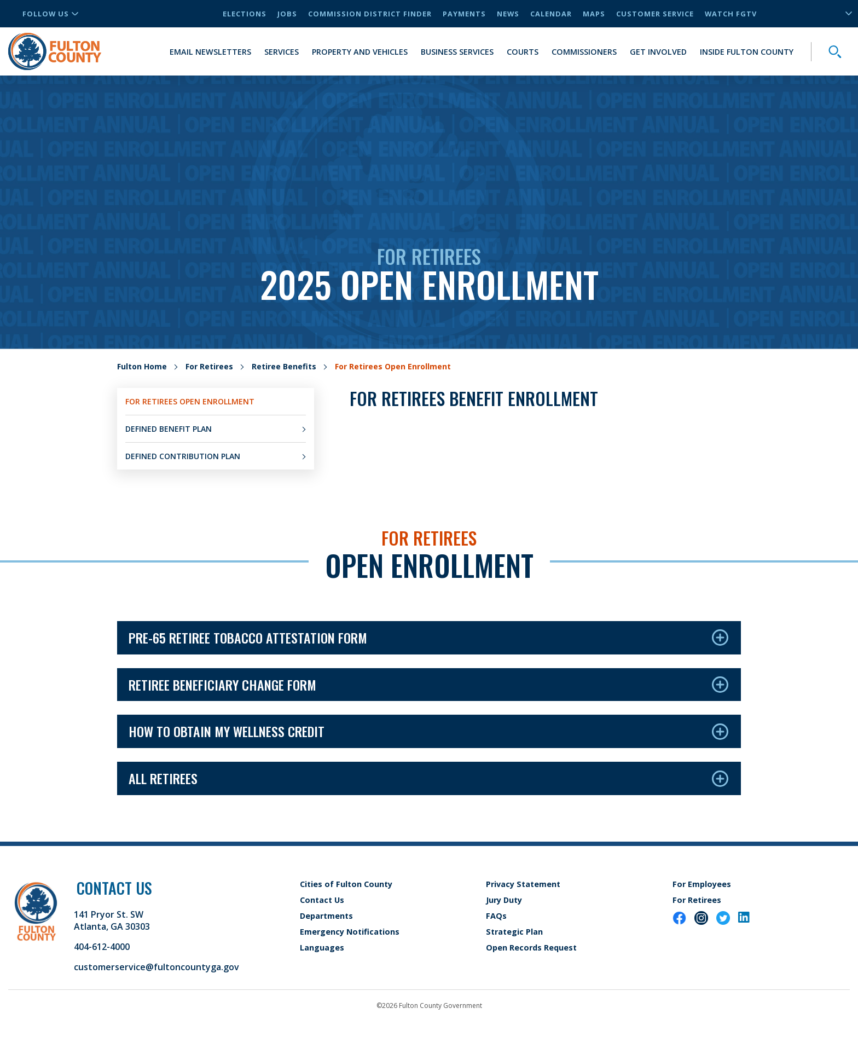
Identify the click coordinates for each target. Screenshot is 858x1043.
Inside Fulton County (746, 52)
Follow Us (50, 14)
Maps (594, 14)
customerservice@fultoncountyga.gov (156, 967)
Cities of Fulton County (346, 884)
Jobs (287, 14)
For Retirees (209, 366)
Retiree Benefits (284, 366)
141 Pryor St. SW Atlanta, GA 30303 (112, 920)
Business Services (457, 52)
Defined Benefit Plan (168, 429)
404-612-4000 (102, 947)
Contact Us (322, 900)
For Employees (702, 884)
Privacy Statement (523, 884)
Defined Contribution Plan (182, 456)
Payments (464, 14)
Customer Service (655, 14)
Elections (244, 14)
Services (281, 52)
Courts (522, 52)
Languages (322, 947)
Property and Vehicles (360, 52)
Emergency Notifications (349, 931)
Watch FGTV (731, 14)
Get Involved (658, 52)
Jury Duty (504, 900)
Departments (326, 916)
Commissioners (584, 52)
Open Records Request (531, 947)
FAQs (496, 916)
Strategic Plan (514, 931)
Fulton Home (142, 366)
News (508, 14)
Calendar (551, 14)
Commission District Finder (370, 14)
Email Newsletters (210, 52)
